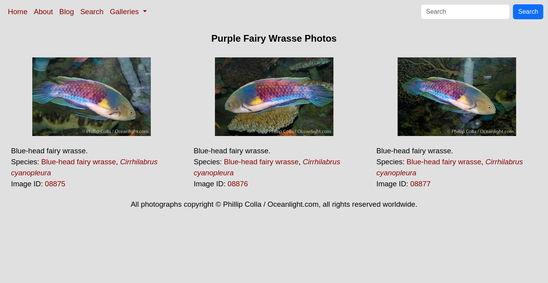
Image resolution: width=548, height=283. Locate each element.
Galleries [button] (125, 11)
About (43, 11)
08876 (238, 184)
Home (18, 11)
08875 (55, 184)
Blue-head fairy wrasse (78, 162)
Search (92, 11)
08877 (420, 184)
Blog (66, 11)
